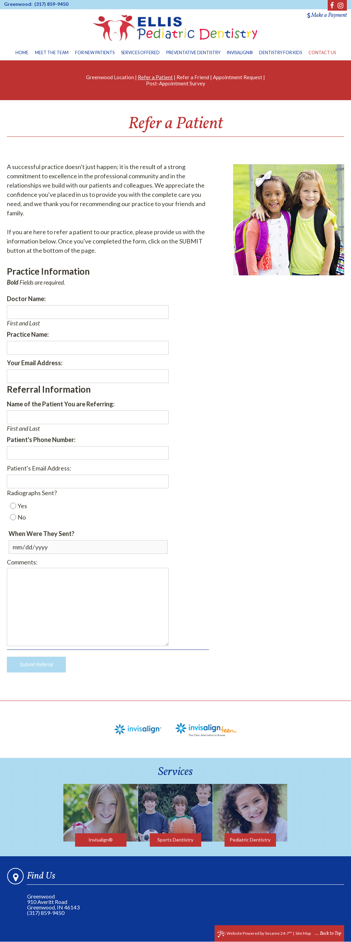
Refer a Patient (155, 77)
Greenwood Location (110, 77)
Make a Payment (327, 15)
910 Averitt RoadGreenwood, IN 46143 (53, 904)
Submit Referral (36, 664)
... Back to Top (328, 933)
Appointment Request (237, 77)
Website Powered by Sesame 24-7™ (254, 933)
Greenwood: (18, 4)
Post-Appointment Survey (175, 83)
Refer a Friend (193, 77)
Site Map (303, 933)
